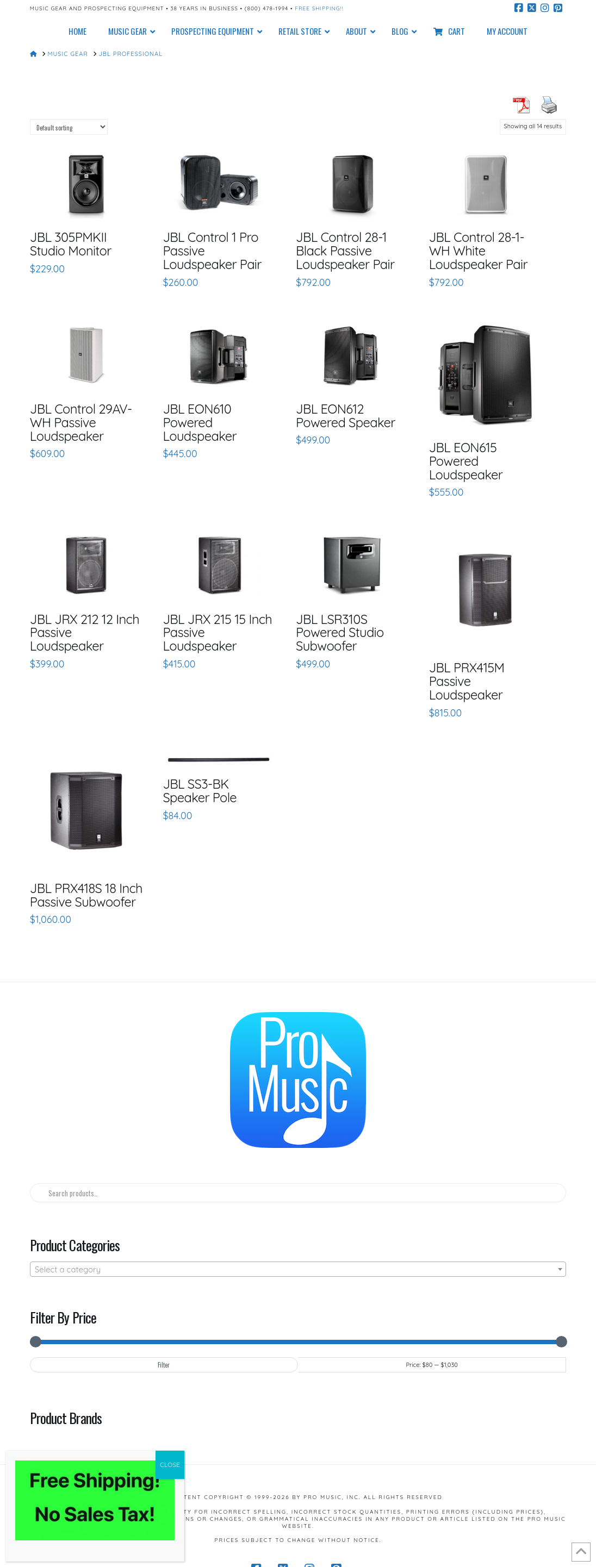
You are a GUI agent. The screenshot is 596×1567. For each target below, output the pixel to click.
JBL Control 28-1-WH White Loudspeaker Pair (478, 250)
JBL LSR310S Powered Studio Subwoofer (340, 632)
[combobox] (298, 1269)
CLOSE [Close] (170, 1464)
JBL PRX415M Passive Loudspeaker (467, 681)
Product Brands (66, 1417)
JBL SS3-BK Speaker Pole (200, 791)
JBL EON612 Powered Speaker (345, 415)
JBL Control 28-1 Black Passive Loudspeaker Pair (345, 250)
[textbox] (298, 1269)
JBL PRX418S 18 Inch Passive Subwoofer (86, 895)
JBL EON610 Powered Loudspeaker (200, 422)
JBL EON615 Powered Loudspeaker (466, 461)
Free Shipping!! (319, 8)
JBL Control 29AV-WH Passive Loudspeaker (81, 422)
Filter (164, 1364)
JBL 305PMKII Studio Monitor (70, 244)
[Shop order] (69, 127)
